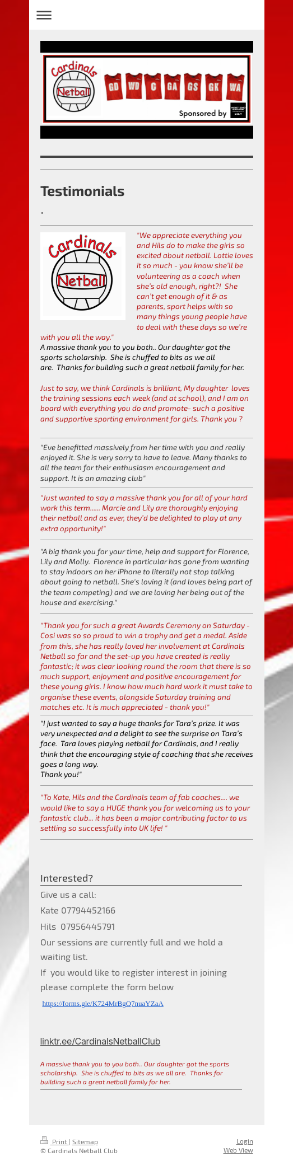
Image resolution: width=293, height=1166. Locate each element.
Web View (238, 1150)
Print (54, 1141)
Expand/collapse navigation (147, 15)
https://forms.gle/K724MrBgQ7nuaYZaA (103, 1003)
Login (244, 1141)
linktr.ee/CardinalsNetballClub (100, 1041)
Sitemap (85, 1141)
